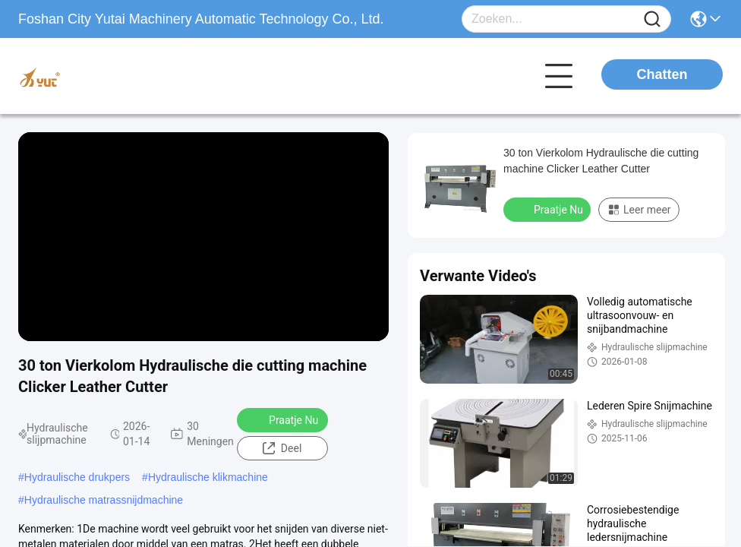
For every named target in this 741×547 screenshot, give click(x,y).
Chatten (662, 74)
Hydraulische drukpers (77, 477)
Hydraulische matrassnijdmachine (103, 500)
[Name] (652, 19)
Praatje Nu (283, 419)
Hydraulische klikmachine (208, 477)
